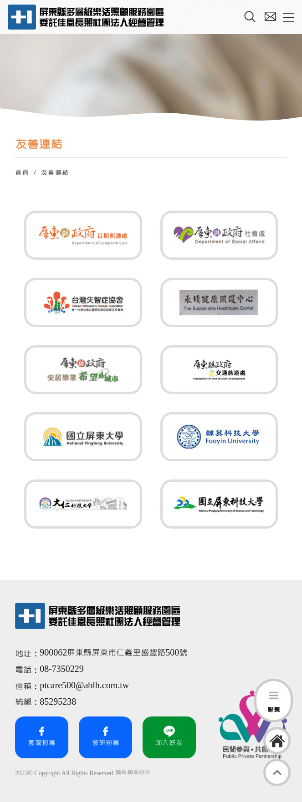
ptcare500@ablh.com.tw (84, 685)
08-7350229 (63, 669)
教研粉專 (105, 736)
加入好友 (169, 736)
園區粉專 (42, 736)
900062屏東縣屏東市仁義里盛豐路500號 (113, 652)
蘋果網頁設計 (133, 772)
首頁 (22, 172)
